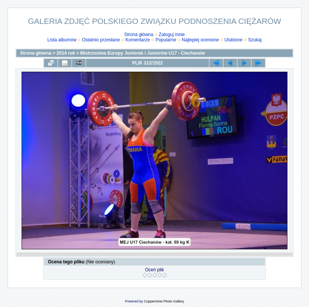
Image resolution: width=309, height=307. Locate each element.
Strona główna (138, 34)
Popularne (166, 40)
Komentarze (137, 40)
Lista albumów (61, 40)
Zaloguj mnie (172, 34)
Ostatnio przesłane (101, 40)
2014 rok (65, 53)
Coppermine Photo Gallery (164, 301)
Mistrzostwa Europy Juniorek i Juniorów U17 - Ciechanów (142, 53)
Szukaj (255, 40)
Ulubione (233, 40)
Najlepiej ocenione (200, 40)
